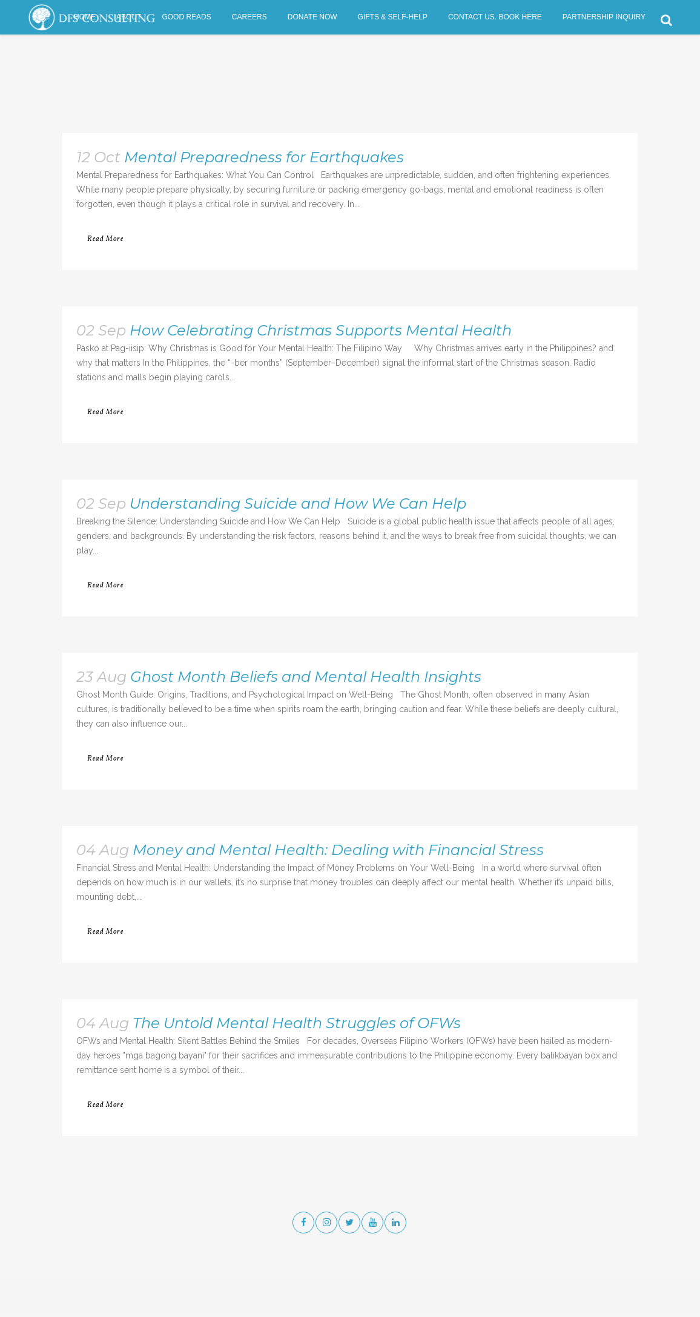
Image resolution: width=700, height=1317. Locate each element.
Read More (105, 239)
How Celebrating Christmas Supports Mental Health (321, 330)
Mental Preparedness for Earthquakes (264, 157)
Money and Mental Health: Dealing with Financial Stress (338, 850)
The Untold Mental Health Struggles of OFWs (297, 1023)
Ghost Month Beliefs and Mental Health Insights (305, 676)
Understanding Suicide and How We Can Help (298, 503)
